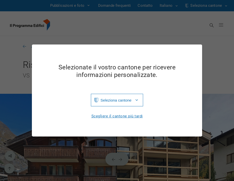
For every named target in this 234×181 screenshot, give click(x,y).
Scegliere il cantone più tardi (117, 116)
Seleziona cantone (115, 100)
